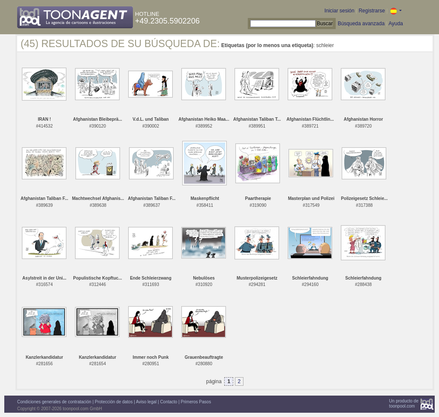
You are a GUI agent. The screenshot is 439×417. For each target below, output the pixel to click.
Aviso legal (146, 401)
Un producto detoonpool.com (403, 403)
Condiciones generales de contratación (54, 401)
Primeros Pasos (196, 401)
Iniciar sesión (340, 11)
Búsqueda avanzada (361, 24)
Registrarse (371, 11)
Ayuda (395, 24)
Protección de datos (113, 401)
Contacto (168, 401)
